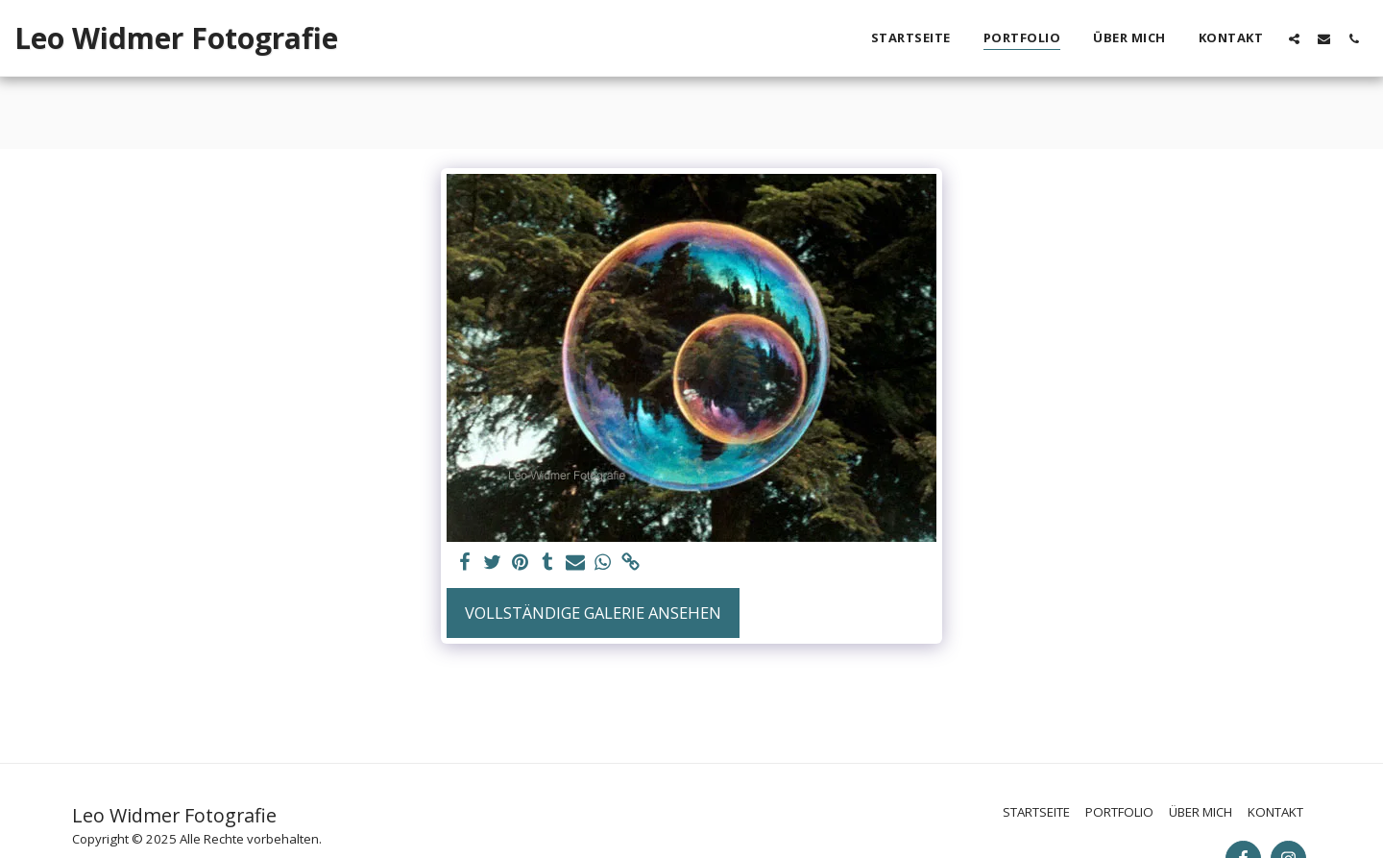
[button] (1294, 38)
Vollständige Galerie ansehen (593, 612)
